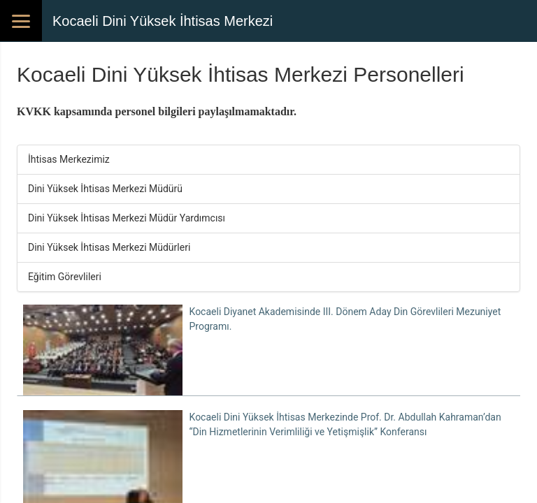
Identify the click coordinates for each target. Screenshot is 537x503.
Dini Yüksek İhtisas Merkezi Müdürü (105, 188)
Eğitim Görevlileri (64, 276)
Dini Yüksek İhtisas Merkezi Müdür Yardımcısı (126, 218)
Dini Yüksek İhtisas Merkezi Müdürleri (109, 247)
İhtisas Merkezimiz (69, 159)
